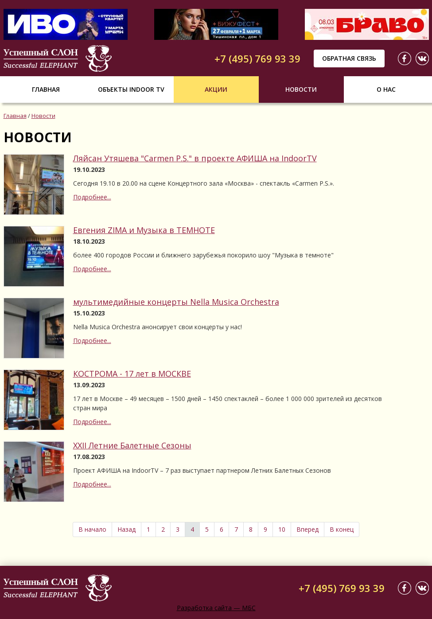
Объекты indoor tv (131, 89)
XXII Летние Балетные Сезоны (132, 445)
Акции (216, 89)
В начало (92, 529)
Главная (46, 89)
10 (281, 529)
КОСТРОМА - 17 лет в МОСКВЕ (132, 373)
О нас (386, 89)
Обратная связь (349, 58)
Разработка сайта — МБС (216, 607)
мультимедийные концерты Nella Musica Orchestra (176, 301)
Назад (126, 529)
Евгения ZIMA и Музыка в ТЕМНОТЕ (144, 230)
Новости (301, 89)
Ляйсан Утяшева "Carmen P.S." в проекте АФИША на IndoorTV (195, 158)
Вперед (307, 529)
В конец (342, 529)
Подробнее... (92, 197)
